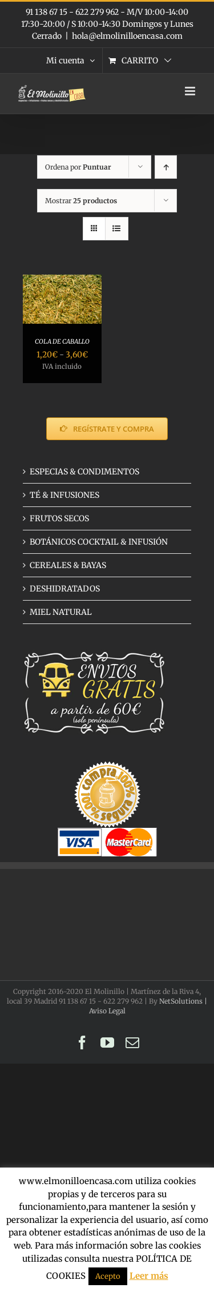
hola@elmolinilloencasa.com (127, 36)
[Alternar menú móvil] (191, 91)
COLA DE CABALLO (62, 341)
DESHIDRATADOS (65, 588)
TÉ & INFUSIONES (64, 495)
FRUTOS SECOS (59, 518)
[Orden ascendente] (166, 167)
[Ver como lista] (117, 229)
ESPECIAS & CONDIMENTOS (84, 471)
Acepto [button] (107, 1276)
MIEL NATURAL (61, 612)
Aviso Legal (107, 1011)
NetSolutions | (183, 1001)
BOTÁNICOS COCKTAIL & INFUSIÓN (99, 542)
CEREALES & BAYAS (68, 565)
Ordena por (78, 167)
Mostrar (81, 200)
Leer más (149, 1275)
